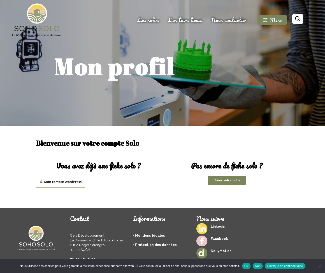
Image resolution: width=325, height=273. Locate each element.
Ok (246, 266)
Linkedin (218, 226)
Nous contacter (228, 20)
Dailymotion (221, 251)
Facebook (219, 239)
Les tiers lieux (185, 20)
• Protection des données (155, 245)
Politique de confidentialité (285, 266)
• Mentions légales (149, 236)
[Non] (319, 266)
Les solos (148, 20)
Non (258, 266)
